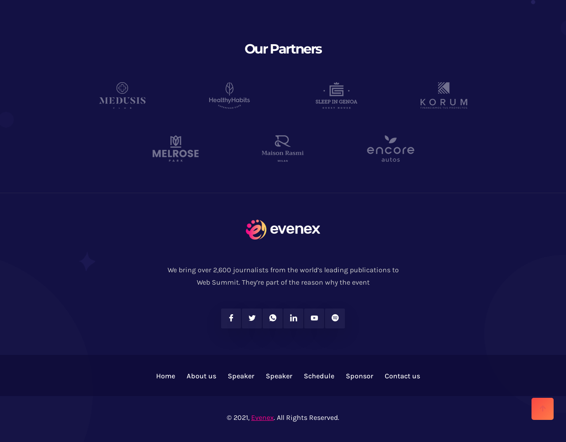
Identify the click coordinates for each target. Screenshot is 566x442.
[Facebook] (231, 318)
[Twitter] (252, 318)
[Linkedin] (293, 318)
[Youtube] (314, 318)
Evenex (262, 417)
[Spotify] (335, 318)
